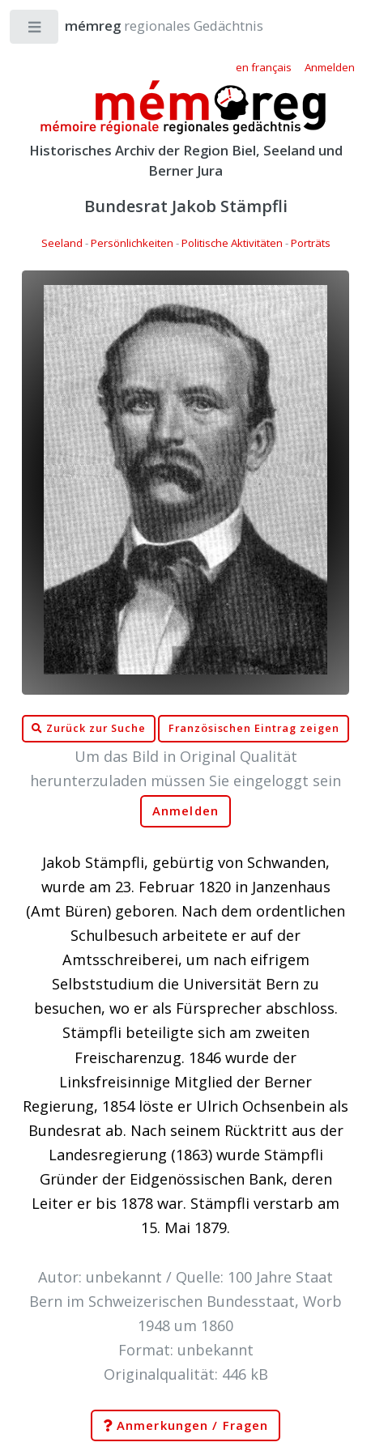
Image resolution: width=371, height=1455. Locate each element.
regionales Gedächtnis (147, 25)
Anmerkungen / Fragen (185, 1425)
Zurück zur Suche (88, 728)
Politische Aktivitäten (232, 243)
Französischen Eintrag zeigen (253, 728)
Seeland (62, 243)
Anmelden (185, 811)
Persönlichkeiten (132, 243)
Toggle (35, 30)
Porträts (310, 243)
